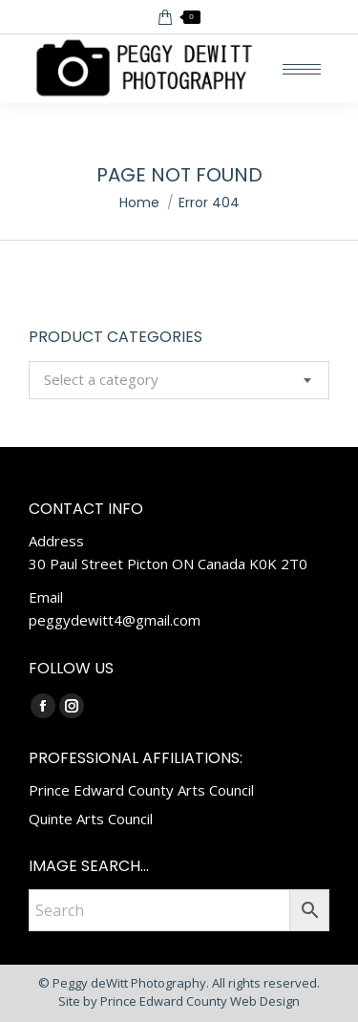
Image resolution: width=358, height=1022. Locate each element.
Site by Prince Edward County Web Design (179, 1001)
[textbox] (101, 380)
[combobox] (179, 380)
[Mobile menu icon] (301, 69)
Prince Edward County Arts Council (141, 789)
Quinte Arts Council (91, 818)
